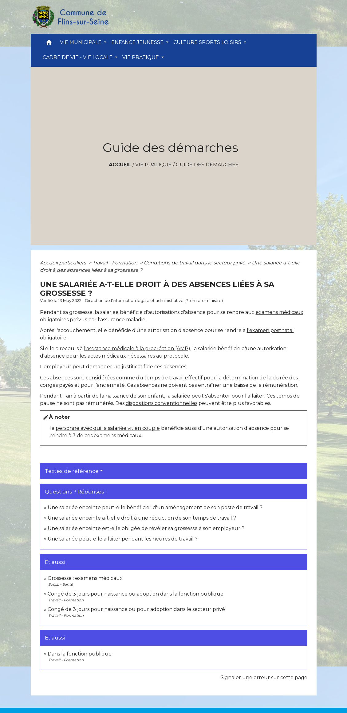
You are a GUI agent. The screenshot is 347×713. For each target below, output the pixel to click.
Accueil (120, 165)
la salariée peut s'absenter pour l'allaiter (215, 396)
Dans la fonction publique (80, 654)
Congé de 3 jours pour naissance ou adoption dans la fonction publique (135, 594)
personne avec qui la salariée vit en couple (108, 428)
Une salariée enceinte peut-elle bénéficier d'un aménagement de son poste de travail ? (155, 507)
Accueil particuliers (63, 263)
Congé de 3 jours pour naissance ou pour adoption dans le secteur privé (136, 609)
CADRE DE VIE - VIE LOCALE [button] (78, 57)
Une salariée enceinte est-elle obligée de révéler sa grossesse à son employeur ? (146, 528)
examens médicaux (279, 312)
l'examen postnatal (270, 330)
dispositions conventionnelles (161, 403)
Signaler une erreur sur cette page (264, 677)
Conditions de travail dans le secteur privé (195, 263)
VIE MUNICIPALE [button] (81, 42)
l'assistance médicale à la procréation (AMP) (137, 348)
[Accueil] (70, 17)
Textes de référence (72, 471)
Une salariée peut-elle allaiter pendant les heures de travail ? (123, 539)
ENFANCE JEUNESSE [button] (138, 42)
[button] (48, 43)
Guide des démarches (207, 165)
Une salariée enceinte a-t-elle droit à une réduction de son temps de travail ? (142, 518)
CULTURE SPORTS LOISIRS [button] (208, 42)
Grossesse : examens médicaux (85, 578)
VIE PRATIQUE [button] (141, 57)
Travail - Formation (116, 263)
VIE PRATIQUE (153, 165)
